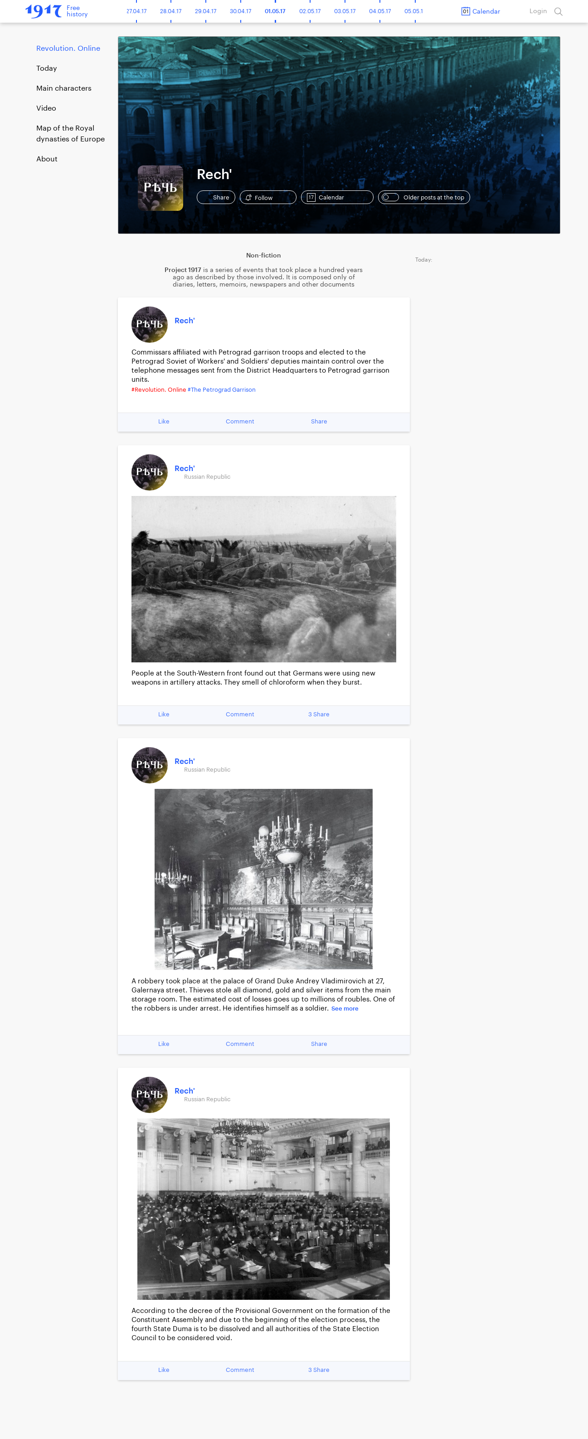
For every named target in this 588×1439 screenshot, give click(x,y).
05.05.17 (415, 11)
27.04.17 (136, 11)
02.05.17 (310, 11)
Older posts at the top (423, 197)
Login (538, 11)
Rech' (185, 321)
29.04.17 (205, 11)
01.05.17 (275, 11)
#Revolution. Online (158, 390)
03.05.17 (344, 11)
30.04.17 (240, 11)
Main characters (64, 88)
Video (46, 108)
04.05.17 (380, 11)
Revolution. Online (68, 48)
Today (46, 68)
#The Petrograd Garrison (222, 390)
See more (345, 1008)
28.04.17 (170, 11)
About (47, 159)
